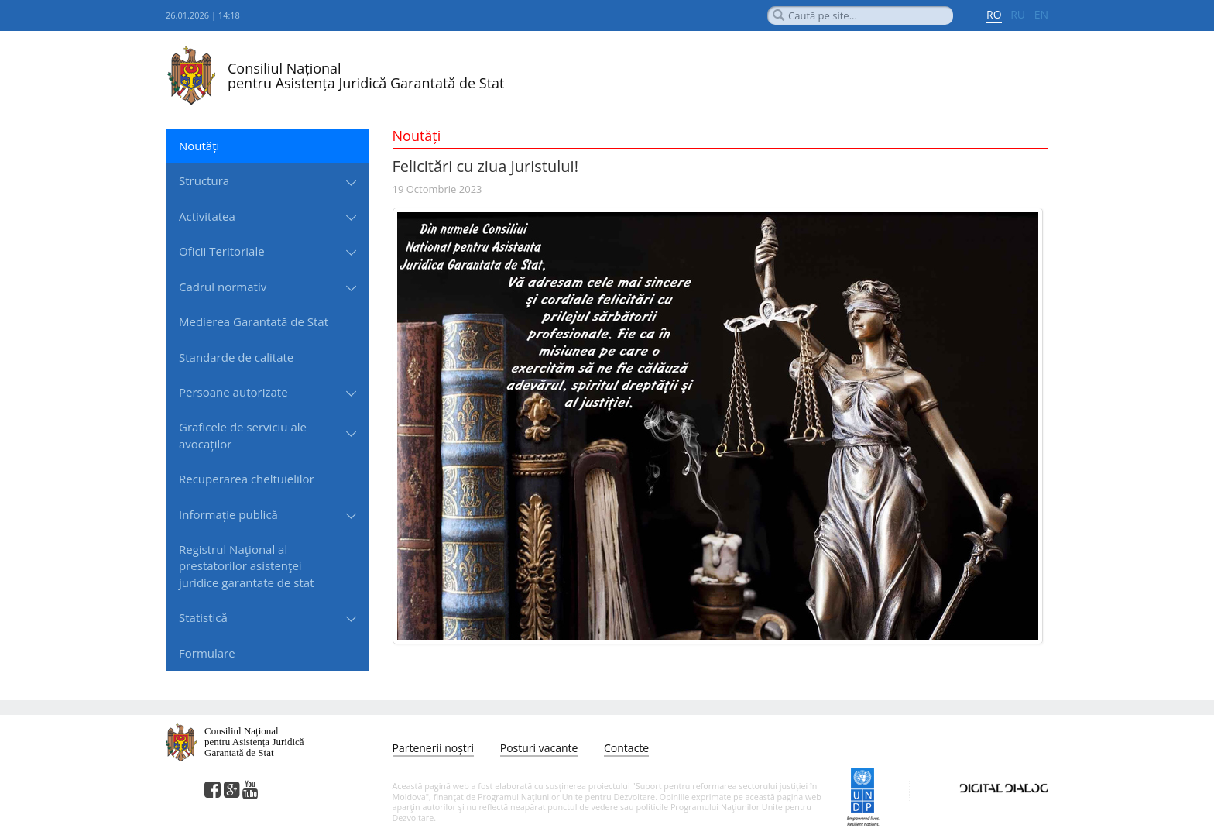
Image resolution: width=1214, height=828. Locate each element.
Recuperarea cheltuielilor (246, 478)
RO (994, 14)
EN (1041, 14)
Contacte (626, 747)
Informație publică (228, 514)
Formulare (207, 653)
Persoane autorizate (233, 392)
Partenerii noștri (434, 747)
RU (1017, 14)
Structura (204, 180)
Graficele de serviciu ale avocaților (243, 435)
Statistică (203, 617)
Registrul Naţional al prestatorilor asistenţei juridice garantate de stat (246, 565)
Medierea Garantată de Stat (253, 321)
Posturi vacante (539, 747)
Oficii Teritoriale (222, 251)
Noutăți (199, 145)
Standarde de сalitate (236, 357)
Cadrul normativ (222, 286)
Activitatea (207, 216)
